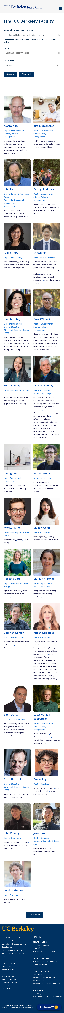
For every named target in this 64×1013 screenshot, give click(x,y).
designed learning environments (45, 642)
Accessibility (13, 1008)
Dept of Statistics (11, 327)
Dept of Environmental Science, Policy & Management (14, 133)
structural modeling (51, 485)
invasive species (39, 210)
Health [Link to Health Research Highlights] (4, 956)
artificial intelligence (11, 899)
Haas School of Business (44, 257)
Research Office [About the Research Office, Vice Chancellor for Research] (9, 976)
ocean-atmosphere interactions (15, 845)
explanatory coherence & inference (46, 404)
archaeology (24, 262)
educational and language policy (45, 679)
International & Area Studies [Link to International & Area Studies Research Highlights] (13, 953)
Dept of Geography (12, 838)
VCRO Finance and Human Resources (47, 996)
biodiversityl (23, 217)
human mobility (9, 401)
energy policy (19, 213)
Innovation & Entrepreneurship (14, 944)
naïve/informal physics (41, 419)
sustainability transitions (48, 346)
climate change (9, 265)
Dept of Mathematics (13, 323)
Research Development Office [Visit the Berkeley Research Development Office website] (44, 951)
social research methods (49, 540)
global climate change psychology (45, 413)
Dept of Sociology (41, 783)
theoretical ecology (11, 217)
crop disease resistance (20, 597)
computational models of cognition (46, 422)
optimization (38, 851)
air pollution (46, 597)
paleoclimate (8, 848)
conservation (38, 144)
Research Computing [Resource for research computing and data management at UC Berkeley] (41, 980)
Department (9, 60)
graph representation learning (15, 404)
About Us (5, 985)
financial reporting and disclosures (16, 723)
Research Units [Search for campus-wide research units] (8, 969)
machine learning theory (42, 848)
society (19, 540)
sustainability (48, 144)
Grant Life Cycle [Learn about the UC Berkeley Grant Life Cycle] (39, 948)
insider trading (48, 268)
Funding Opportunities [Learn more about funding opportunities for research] (41, 945)
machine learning (10, 346)
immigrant (37, 672)
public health (20, 401)
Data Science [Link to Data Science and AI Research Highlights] (7, 947)
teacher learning (48, 676)
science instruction (50, 410)
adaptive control (16, 797)
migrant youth (47, 672)
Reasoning (45, 434)
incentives (37, 277)
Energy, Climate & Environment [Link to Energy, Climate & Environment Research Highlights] (14, 950)
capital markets (45, 274)
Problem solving (39, 397)
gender (36, 788)
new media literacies (40, 654)
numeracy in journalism (41, 416)
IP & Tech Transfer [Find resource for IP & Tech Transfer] (40, 964)
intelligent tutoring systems (43, 428)
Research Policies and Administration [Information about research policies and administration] (47, 961)
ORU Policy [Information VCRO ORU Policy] (37, 993)
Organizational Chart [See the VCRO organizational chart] (10, 982)
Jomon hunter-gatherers (16, 268)
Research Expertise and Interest (19, 30)
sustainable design (10, 485)
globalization (38, 334)
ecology (52, 141)
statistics (47, 851)
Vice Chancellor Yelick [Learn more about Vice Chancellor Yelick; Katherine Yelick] (10, 979)
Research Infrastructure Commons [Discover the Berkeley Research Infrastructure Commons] (46, 977)
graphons (25, 343)
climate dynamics (22, 842)
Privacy (4, 1008)
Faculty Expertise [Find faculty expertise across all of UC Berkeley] (8, 966)
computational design (41, 482)
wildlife (36, 141)
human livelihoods (46, 147)
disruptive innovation (41, 349)
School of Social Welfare (14, 637)
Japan (6, 262)
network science (23, 397)
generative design (39, 488)
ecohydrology (38, 740)
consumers (43, 340)
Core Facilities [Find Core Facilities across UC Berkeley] (38, 974)
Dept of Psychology (42, 393)
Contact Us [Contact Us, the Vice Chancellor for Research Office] (6, 988)
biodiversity (44, 141)
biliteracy (54, 651)
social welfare (9, 642)
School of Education (41, 390)
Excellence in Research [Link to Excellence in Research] (11, 941)
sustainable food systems (13, 144)
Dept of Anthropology (13, 257)
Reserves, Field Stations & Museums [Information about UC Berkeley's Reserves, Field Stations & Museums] (47, 983)
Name (6, 48)
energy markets (39, 591)
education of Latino (50, 669)
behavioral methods (17, 648)
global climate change (41, 734)
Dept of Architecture (42, 478)
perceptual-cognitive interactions (45, 425)
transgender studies (47, 788)
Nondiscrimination (26, 1008)
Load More (34, 914)
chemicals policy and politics (14, 141)
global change (9, 210)
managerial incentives (12, 727)
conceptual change (40, 407)
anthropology (14, 262)
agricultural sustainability (13, 591)
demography (44, 791)
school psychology (40, 537)
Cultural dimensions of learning (44, 645)
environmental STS (10, 147)
